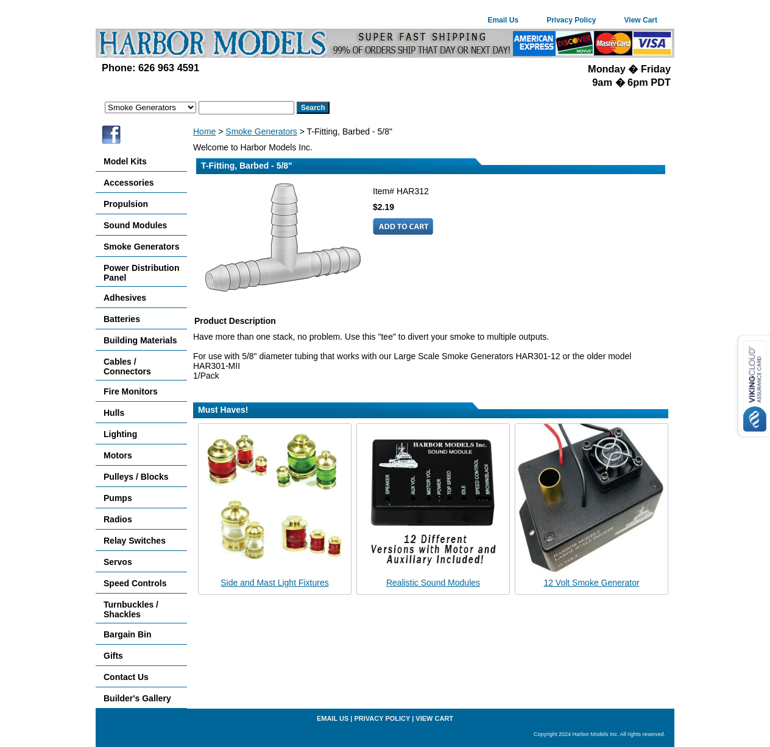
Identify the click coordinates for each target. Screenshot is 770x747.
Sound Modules (135, 225)
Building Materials (140, 340)
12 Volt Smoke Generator (591, 582)
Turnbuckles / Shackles (131, 609)
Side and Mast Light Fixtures (274, 582)
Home (204, 131)
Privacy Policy (571, 20)
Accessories (129, 183)
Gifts (113, 656)
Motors (118, 455)
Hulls (114, 413)
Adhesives (125, 298)
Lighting (120, 434)
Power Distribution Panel (141, 272)
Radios (118, 519)
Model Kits (125, 161)
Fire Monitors (131, 391)
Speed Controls (135, 583)
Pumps (118, 498)
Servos (118, 562)
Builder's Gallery (137, 698)
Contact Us (126, 677)
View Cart (640, 20)
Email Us (502, 20)
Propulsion (126, 204)
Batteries (122, 319)
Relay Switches (135, 540)
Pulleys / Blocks (136, 477)
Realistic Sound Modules (433, 582)
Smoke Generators (261, 131)
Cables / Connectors (127, 366)
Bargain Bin (128, 634)
